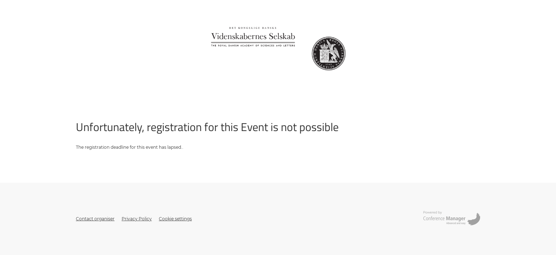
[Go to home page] (278, 48)
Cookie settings (175, 218)
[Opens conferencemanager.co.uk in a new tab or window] (451, 219)
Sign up (84, 90)
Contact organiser (95, 218)
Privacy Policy (137, 218)
